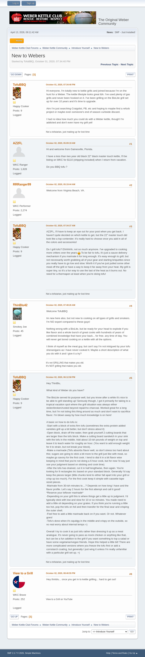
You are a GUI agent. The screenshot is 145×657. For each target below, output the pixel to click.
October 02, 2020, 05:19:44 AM (60, 184)
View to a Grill (23, 573)
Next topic (127, 64)
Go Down (16, 74)
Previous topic (110, 64)
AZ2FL (17, 143)
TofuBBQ (19, 84)
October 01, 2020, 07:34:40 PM (60, 84)
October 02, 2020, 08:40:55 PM (60, 573)
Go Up (14, 617)
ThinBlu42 (20, 305)
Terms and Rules (119, 653)
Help (108, 653)
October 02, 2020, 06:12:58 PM (60, 377)
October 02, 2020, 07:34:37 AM (60, 225)
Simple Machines (33, 653)
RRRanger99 (22, 184)
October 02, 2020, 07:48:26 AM (60, 305)
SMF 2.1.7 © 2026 (15, 653)
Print (130, 74)
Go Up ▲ (133, 653)
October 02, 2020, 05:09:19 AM (60, 143)
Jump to (86, 631)
